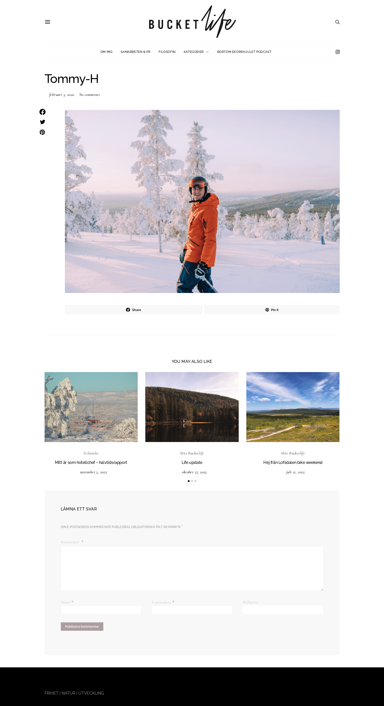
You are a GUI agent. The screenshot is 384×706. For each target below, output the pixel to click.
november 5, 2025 (93, 472)
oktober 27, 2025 (194, 472)
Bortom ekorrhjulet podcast (244, 52)
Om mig (107, 52)
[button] (188, 481)
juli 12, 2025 (295, 472)
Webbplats (251, 602)
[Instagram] (338, 52)
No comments (89, 94)
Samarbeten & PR (135, 52)
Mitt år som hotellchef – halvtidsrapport (91, 462)
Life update (192, 462)
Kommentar (70, 542)
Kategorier (194, 52)
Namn (67, 602)
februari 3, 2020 (61, 94)
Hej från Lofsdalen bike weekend (292, 462)
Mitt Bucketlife (192, 453)
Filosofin (167, 52)
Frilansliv (91, 453)
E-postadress (163, 602)
